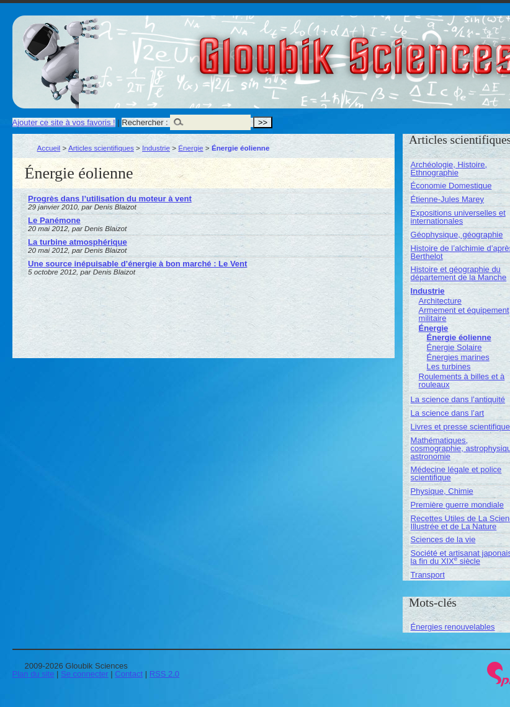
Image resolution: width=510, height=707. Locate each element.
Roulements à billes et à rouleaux (462, 380)
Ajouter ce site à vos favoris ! (63, 122)
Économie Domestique (451, 185)
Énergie (190, 148)
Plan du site (33, 673)
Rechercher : (145, 122)
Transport (428, 574)
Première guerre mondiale (457, 504)
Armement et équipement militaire (464, 314)
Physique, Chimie (442, 491)
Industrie (156, 148)
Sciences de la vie (443, 539)
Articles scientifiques (101, 148)
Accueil (49, 148)
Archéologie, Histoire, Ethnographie (449, 168)
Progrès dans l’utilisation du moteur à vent (110, 198)
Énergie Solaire (454, 347)
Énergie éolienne (459, 337)
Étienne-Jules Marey (448, 199)
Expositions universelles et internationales (458, 217)
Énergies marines (458, 357)
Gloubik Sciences (427, 48)
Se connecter (85, 673)
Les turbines (449, 366)
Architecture (440, 300)
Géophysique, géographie (457, 234)
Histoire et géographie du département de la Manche (459, 273)
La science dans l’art (448, 413)
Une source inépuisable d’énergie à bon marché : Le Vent (137, 263)
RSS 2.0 (164, 673)
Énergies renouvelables (453, 626)
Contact (129, 673)
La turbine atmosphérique (77, 242)
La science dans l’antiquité (458, 399)
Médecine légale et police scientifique (456, 473)
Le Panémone (54, 220)
